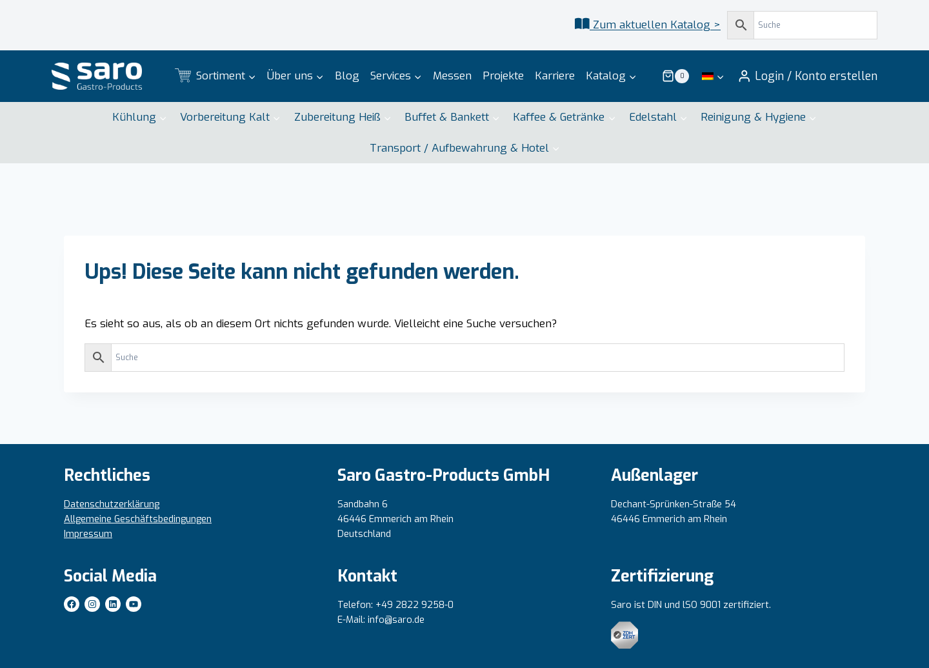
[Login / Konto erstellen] (807, 76)
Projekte (503, 75)
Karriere (555, 75)
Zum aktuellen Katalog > (655, 24)
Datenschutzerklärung (111, 504)
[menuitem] (713, 76)
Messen (452, 75)
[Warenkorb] (675, 76)
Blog (347, 75)
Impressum (88, 534)
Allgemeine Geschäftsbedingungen (138, 519)
